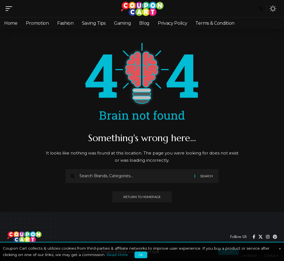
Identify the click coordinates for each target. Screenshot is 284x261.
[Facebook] (253, 236)
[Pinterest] (274, 236)
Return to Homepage (142, 197)
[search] (261, 8)
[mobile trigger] (10, 8)
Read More (117, 254)
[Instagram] (268, 236)
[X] (260, 236)
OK (141, 255)
